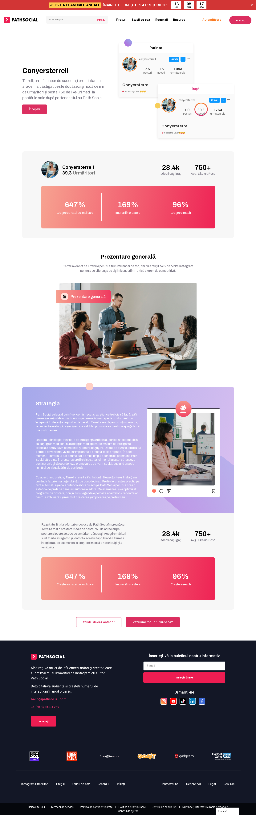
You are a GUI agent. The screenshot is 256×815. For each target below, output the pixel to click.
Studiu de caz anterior (99, 622)
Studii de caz (141, 20)
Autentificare (211, 20)
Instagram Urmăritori (35, 784)
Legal (212, 784)
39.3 (78, 173)
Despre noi (193, 784)
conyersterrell (147, 59)
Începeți (240, 20)
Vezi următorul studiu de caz (153, 622)
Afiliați (121, 784)
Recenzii (161, 20)
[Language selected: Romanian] (227, 811)
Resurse (179, 20)
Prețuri (121, 20)
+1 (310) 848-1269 (45, 707)
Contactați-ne (169, 784)
